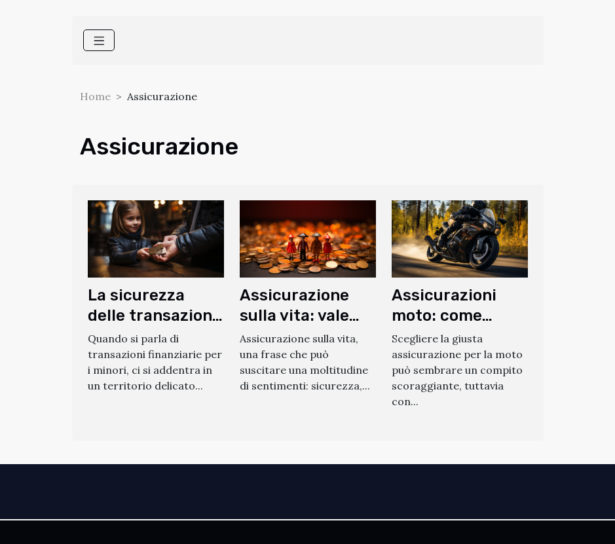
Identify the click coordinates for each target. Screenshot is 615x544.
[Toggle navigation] (99, 40)
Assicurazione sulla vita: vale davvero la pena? (305, 315)
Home (95, 96)
